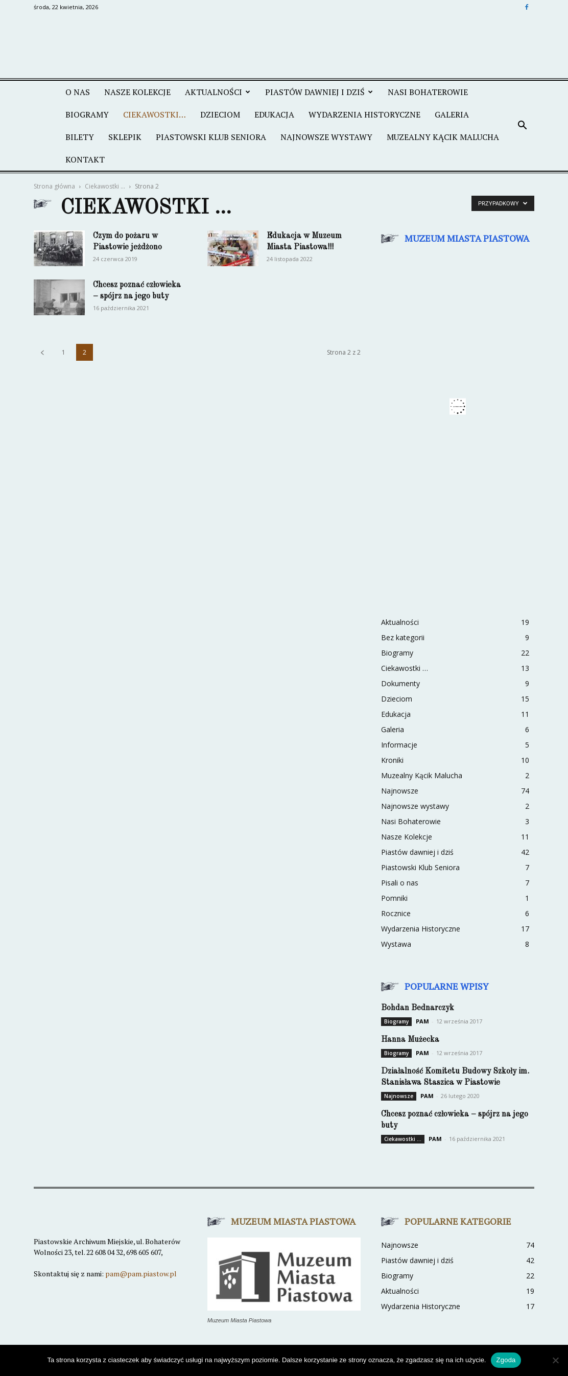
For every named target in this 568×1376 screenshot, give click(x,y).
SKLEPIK (124, 137)
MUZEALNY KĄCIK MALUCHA (443, 137)
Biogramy (87, 114)
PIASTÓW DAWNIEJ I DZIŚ (319, 92)
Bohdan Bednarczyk (417, 1008)
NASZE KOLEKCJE (137, 92)
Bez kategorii (402, 637)
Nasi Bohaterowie (411, 821)
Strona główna (54, 186)
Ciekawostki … (404, 668)
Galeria (392, 729)
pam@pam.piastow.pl (141, 1273)
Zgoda (505, 1360)
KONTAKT (85, 159)
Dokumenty (400, 683)
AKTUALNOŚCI (217, 92)
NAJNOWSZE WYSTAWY (326, 137)
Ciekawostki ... (105, 186)
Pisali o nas (399, 883)
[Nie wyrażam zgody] (555, 1360)
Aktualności (400, 622)
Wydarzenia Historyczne (420, 929)
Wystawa (396, 944)
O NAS (77, 92)
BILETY (79, 137)
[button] (522, 125)
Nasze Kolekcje (406, 837)
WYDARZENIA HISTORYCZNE (364, 114)
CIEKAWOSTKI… (154, 114)
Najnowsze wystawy (415, 806)
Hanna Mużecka (410, 1040)
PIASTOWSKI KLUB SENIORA (211, 137)
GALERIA (452, 114)
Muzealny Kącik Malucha (421, 775)
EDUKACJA (274, 114)
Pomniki (394, 898)
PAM (422, 1021)
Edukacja (396, 714)
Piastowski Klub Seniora (420, 867)
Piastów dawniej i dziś (417, 852)
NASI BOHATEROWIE (428, 92)
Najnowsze (399, 791)
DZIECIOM (220, 114)
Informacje (399, 745)
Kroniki (392, 760)
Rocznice (396, 913)
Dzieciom (396, 699)
